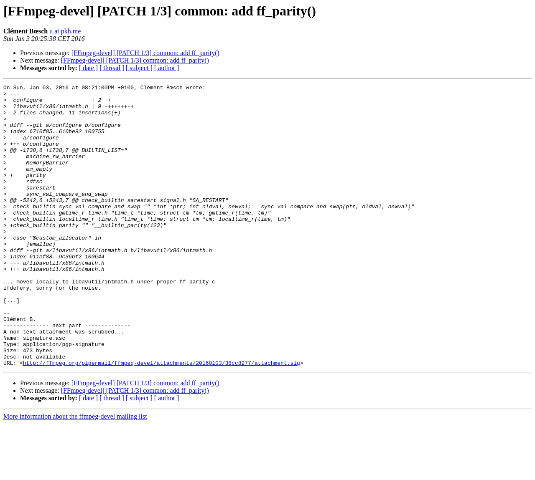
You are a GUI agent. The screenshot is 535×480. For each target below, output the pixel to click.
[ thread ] (111, 67)
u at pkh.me (65, 31)
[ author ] (166, 67)
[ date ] (88, 67)
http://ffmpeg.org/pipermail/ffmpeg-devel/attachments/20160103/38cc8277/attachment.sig (161, 419)
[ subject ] (139, 67)
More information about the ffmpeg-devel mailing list (75, 472)
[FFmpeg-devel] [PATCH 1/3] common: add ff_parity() (145, 52)
